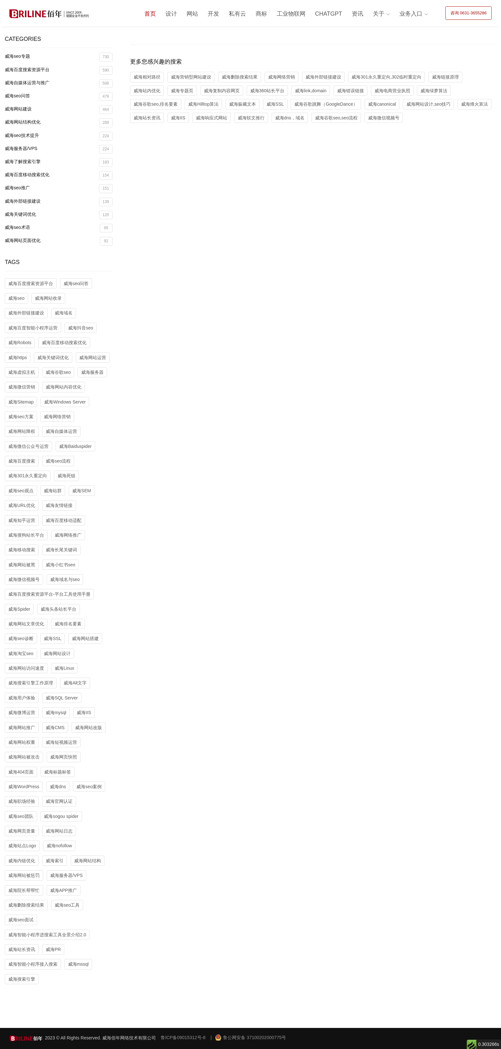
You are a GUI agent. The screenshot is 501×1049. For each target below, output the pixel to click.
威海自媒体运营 (61, 431)
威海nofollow (59, 845)
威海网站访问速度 (26, 668)
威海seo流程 (58, 461)
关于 (378, 14)
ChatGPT (328, 14)
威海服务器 (92, 372)
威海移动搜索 (21, 549)
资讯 (357, 14)
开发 (213, 14)
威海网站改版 (88, 727)
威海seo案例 (89, 786)
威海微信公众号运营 (28, 446)
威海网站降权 (21, 431)
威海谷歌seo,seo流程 (336, 117)
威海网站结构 (87, 860)
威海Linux (64, 668)
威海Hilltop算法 (203, 104)
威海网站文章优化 (26, 623)
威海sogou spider (61, 816)
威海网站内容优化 (63, 386)
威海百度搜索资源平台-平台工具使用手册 (49, 594)
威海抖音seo (80, 327)
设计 (171, 14)
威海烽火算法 (474, 104)
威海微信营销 (21, 386)
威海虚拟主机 (21, 372)
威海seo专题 (58, 57)
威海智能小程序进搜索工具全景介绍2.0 (47, 934)
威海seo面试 (21, 919)
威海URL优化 (21, 505)
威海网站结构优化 (58, 122)
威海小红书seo (60, 564)
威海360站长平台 (267, 90)
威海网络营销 (57, 416)
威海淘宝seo (21, 653)
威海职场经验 (21, 801)
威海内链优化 (21, 860)
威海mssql (78, 964)
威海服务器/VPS (58, 149)
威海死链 (66, 475)
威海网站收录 (48, 298)
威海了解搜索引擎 (58, 162)
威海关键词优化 (58, 215)
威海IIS (84, 712)
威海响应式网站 (211, 117)
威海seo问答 (58, 96)
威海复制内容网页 (222, 90)
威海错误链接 (350, 90)
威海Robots (19, 342)
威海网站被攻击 (24, 756)
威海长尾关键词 (61, 549)
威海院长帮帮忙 (24, 890)
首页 (150, 14)
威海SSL (52, 638)
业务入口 (410, 14)
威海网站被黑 (21, 564)
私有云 (237, 14)
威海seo (16, 298)
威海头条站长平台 (58, 609)
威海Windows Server (65, 401)
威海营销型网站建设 (191, 76)
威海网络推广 (68, 535)
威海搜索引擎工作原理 (30, 682)
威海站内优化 (147, 90)
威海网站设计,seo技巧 (428, 104)
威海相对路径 (147, 76)
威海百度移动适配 (63, 520)
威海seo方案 (21, 416)
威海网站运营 (92, 357)
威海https (17, 357)
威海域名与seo (65, 579)
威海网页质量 (21, 831)
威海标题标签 (57, 771)
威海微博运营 (21, 712)
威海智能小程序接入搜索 (33, 964)
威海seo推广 (58, 188)
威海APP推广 (63, 890)
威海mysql (56, 712)
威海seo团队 (21, 816)
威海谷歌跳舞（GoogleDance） (326, 104)
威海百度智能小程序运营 (33, 327)
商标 (261, 14)
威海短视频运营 (61, 742)
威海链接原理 (445, 76)
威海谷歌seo (58, 372)
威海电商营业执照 (392, 90)
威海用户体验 (21, 697)
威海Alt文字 (75, 682)
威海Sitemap (21, 401)
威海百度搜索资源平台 (58, 70)
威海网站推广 (21, 727)
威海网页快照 (63, 756)
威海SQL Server (62, 697)
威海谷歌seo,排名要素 (156, 104)
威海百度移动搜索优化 (58, 175)
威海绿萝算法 (433, 90)
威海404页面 (21, 771)
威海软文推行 (251, 117)
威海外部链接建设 (58, 202)
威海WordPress (23, 786)
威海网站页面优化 (58, 241)
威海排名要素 (68, 623)
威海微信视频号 (24, 579)
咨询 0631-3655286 (469, 13)
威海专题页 (182, 90)
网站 (192, 14)
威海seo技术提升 (58, 136)
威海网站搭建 (85, 638)
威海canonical (382, 104)
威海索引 (55, 860)
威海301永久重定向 (27, 475)
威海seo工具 (67, 905)
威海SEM (81, 490)
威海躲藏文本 (242, 104)
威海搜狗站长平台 (26, 535)
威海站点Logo (22, 845)
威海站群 (53, 490)
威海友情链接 (59, 505)
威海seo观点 (21, 490)
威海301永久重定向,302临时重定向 (386, 76)
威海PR (53, 949)
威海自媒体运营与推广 (58, 83)
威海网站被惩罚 (24, 875)
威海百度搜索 (21, 461)
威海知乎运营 (21, 520)
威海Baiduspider (75, 446)
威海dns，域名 (290, 117)
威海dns (58, 786)
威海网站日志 (59, 831)
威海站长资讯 (21, 949)
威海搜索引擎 (21, 979)
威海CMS (55, 727)
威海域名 (64, 312)
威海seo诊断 (21, 638)
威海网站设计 (57, 653)
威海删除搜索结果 (26, 905)
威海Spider (19, 609)
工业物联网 (291, 14)
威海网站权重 (21, 742)
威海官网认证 (59, 801)
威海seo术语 (58, 228)
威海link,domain (311, 90)
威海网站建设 (58, 109)
